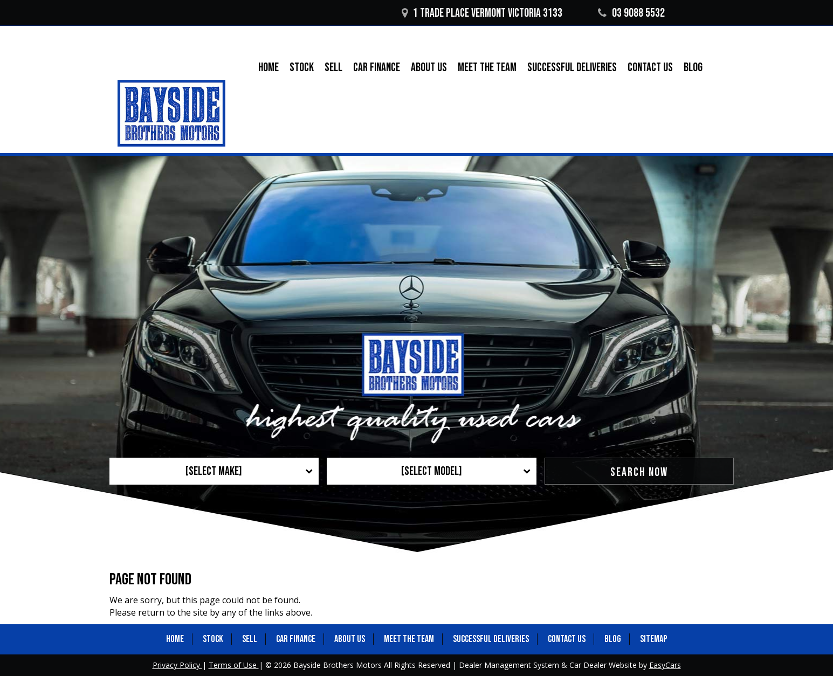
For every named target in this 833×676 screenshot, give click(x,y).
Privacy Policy (177, 665)
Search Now (639, 472)
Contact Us (650, 67)
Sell (333, 67)
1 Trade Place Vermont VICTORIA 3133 (482, 13)
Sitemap (653, 639)
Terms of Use (234, 665)
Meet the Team (487, 67)
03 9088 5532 (631, 13)
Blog (693, 67)
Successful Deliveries (572, 67)
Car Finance (376, 67)
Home (268, 67)
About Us (429, 67)
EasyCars (665, 665)
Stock (302, 67)
